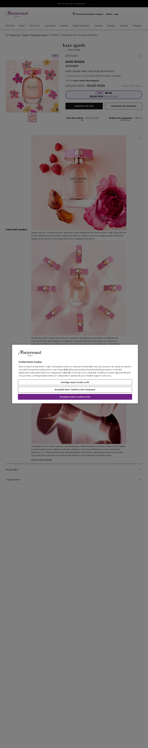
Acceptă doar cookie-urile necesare (75, 389)
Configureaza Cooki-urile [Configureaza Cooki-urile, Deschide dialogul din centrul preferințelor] (75, 382)
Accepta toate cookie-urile (75, 396)
